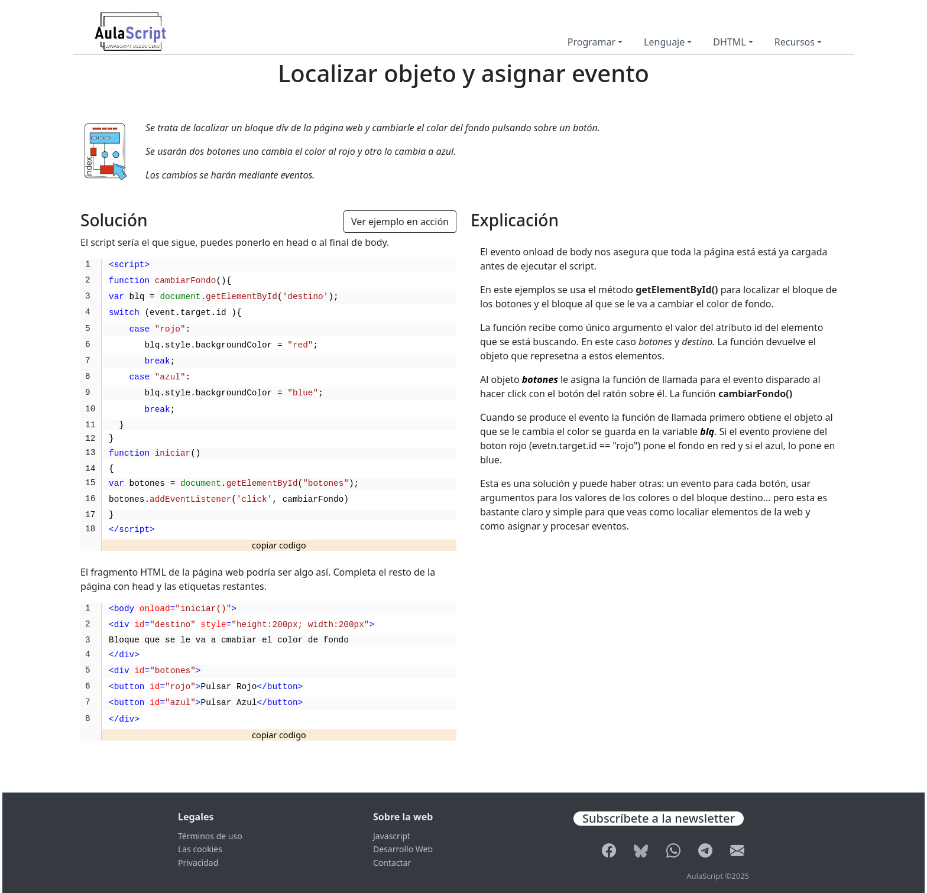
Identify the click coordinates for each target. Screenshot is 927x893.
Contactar (392, 862)
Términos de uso (210, 836)
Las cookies (200, 849)
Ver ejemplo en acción (400, 221)
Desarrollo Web (403, 849)
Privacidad (198, 862)
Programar (591, 41)
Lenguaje (664, 41)
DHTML (729, 41)
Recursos (794, 41)
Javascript (391, 836)
